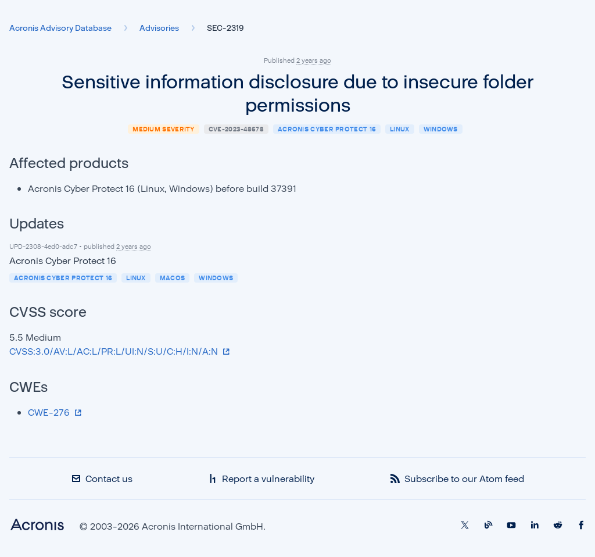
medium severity (163, 128)
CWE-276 (50, 412)
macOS (172, 277)
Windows (441, 128)
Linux (400, 128)
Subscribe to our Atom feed (457, 478)
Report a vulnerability (261, 478)
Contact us (101, 478)
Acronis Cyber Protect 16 (327, 128)
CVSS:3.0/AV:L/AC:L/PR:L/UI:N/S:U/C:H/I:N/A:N (114, 351)
